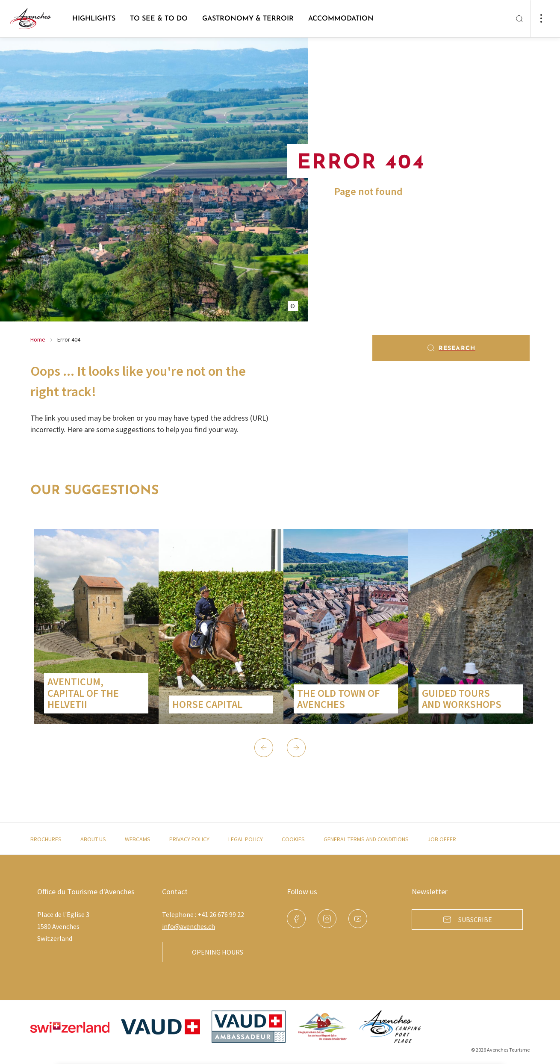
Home (37, 339)
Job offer (441, 839)
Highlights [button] (93, 18)
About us (93, 839)
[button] (263, 747)
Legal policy (245, 839)
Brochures (46, 839)
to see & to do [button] (159, 18)
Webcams (137, 839)
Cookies (293, 839)
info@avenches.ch (188, 926)
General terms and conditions (366, 839)
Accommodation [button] (341, 18)
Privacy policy (189, 839)
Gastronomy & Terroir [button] (248, 18)
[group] (96, 626)
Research (451, 348)
